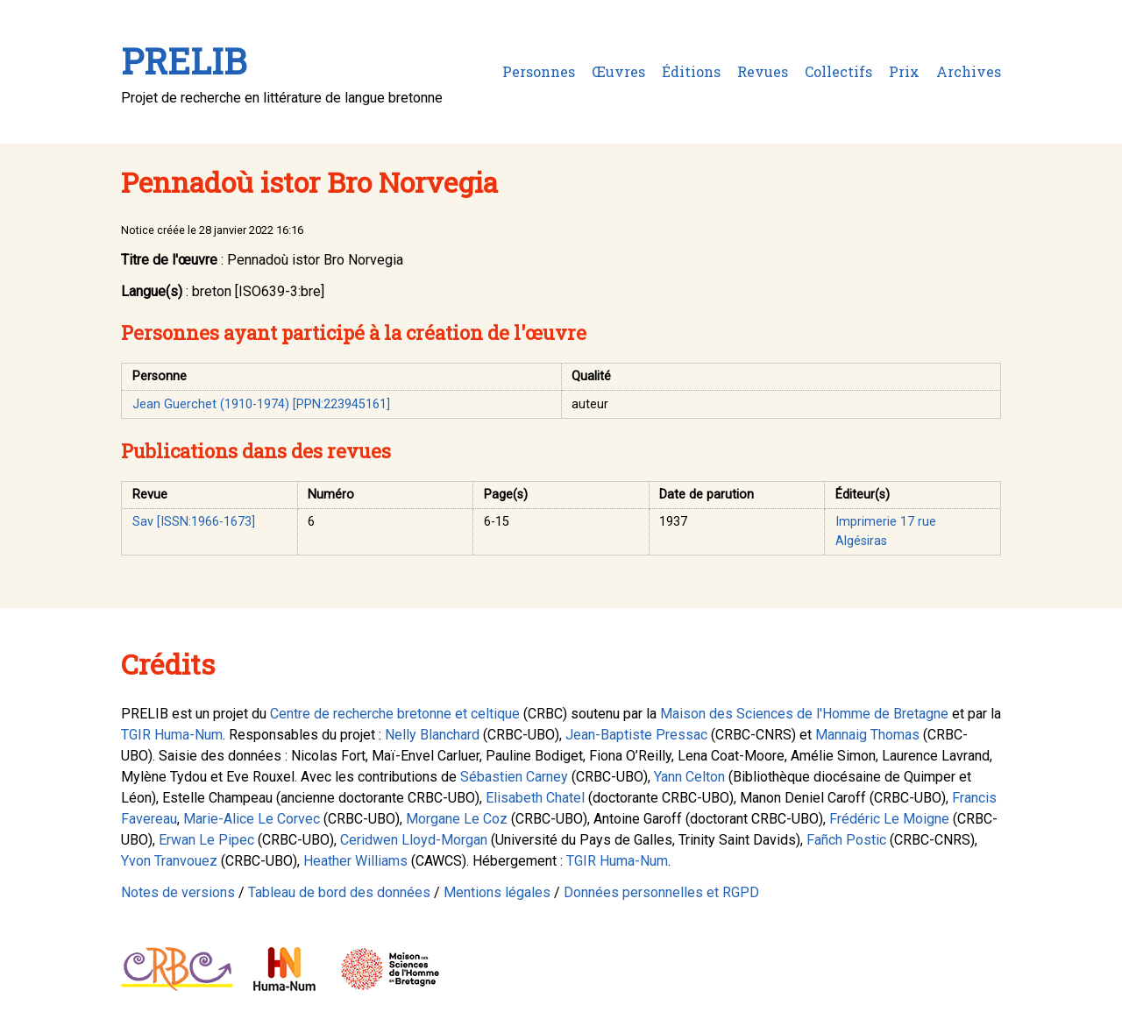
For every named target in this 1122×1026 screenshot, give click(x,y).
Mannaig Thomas (867, 734)
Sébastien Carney (514, 776)
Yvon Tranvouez (169, 861)
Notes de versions (178, 892)
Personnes (538, 71)
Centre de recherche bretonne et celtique (395, 713)
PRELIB (183, 61)
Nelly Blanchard (432, 734)
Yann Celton (689, 776)
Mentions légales (497, 892)
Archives (968, 71)
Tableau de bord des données (339, 892)
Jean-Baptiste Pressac (636, 734)
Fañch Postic (846, 839)
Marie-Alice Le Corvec (251, 818)
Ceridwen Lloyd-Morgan (413, 839)
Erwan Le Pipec (206, 839)
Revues (762, 71)
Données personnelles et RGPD (661, 892)
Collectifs (838, 71)
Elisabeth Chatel (535, 797)
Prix (904, 71)
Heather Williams (355, 861)
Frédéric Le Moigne (889, 818)
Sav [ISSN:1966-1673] (193, 521)
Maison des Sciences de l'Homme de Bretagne (804, 713)
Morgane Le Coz (457, 818)
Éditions (691, 71)
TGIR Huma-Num (172, 734)
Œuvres (618, 71)
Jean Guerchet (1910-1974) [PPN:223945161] (261, 404)
